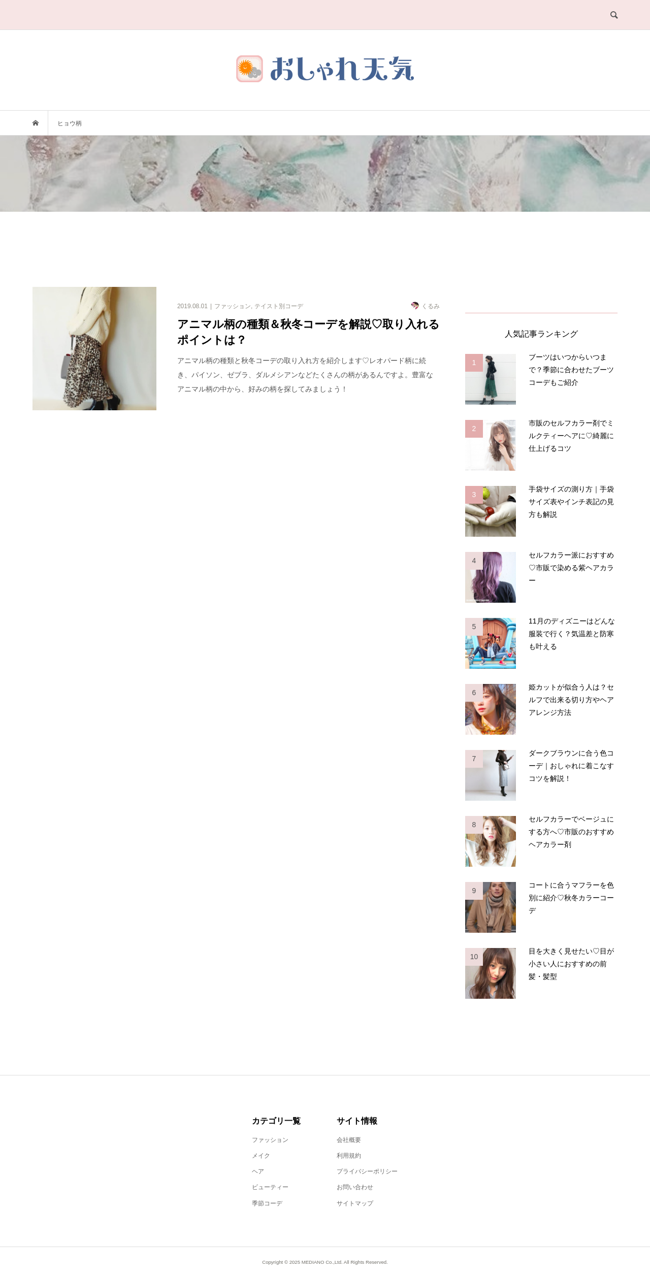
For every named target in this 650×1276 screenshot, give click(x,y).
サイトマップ (355, 1203)
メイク (261, 1155)
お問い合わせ (355, 1187)
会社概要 (349, 1139)
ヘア (258, 1171)
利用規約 (349, 1155)
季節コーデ (267, 1203)
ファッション (270, 1139)
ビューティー (270, 1187)
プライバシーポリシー (367, 1171)
